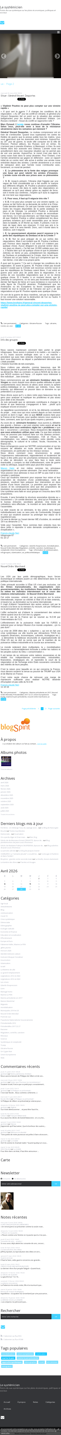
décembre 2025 (7, 795)
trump (3, 697)
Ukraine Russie (7, 1048)
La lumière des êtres (9, 862)
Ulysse (13, 1124)
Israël (3, 967)
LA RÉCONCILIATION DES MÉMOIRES (15, 1224)
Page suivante (54, 708)
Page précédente (29, 708)
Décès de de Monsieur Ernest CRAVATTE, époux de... (22, 840)
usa (10, 326)
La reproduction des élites (11, 1249)
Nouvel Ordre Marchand (13, 566)
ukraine (53, 323)
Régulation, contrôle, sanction (12, 1033)
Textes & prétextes (17, 831)
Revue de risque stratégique (12, 1291)
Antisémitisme (6, 907)
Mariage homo (6, 992)
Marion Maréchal (7, 1001)
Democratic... (6, 834)
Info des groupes (9, 339)
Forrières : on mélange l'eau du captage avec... (19, 828)
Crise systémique (8, 919)
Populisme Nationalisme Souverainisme (17, 1020)
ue (8, 326)
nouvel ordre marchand (37, 697)
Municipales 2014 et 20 (10, 1011)
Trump (3, 1045)
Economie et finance (9, 932)
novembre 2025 (7, 798)
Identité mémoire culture (10, 954)
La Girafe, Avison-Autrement (46, 859)
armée (20, 124)
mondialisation (7, 1007)
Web (2, 1058)
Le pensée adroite (8, 851)
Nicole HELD (5, 1099)
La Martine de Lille (8, 970)
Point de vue (6, 1017)
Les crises (5, 982)
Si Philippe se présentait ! (21, 1090)
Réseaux (4, 1036)
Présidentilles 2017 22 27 (10, 1026)
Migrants (4, 1004)
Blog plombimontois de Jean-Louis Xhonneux (25, 841)
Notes (35, 1402)
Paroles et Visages (28, 862)
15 (30, 884)
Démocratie (5, 922)
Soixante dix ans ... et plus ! (11, 1241)
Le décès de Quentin (9, 1274)
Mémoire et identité (18, 1132)
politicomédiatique (32, 552)
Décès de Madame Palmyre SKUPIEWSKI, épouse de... (22, 845)
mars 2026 (5, 786)
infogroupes (6, 552)
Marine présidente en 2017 (11, 998)
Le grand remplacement (10, 973)
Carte (5, 1159)
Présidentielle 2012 (8, 1023)
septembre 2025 (7, 805)
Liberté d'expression (9, 985)
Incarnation (19, 834)
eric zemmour (52, 1362)
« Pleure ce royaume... (9, 1233)
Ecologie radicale (7, 929)
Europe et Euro (7, 941)
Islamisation (5, 963)
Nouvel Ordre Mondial (9, 1014)
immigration (7, 1366)
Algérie (13, 1107)
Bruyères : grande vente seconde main (16, 859)
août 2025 (5, 808)
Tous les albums (6, 769)
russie (3, 326)
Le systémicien (11, 7)
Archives (7, 1409)
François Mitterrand (18, 1115)
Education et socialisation (11, 935)
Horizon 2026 (6, 951)
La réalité (14, 1141)
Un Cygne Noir (6, 1051)
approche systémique (12, 1362)
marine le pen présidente (28, 1358)
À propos (22, 1402)
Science (4, 1039)
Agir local (4, 904)
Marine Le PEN (6, 995)
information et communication (46, 550)
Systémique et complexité (11, 1042)
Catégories (50, 1402)
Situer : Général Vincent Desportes (18, 95)
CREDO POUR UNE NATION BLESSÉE (15, 1266)
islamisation (41, 1354)
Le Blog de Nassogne (49, 828)
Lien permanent (8, 323)
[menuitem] (7, 1402)
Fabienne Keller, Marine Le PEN (13, 944)
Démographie (6, 926)
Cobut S (4, 1115)
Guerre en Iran (7, 1258)
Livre (3, 989)
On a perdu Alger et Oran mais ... (14, 837)
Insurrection (5, 960)
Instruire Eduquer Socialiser (12, 957)
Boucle (3, 831)
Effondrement (6, 938)
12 (4, 884)
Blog (2, 910)
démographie (30, 1362)
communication (7, 913)
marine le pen (8, 1358)
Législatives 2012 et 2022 (10, 976)
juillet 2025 (5, 811)
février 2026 (5, 789)
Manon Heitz (7, 468)
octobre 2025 (6, 801)
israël (41, 1362)
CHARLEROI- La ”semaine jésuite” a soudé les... (19, 854)
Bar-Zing (33, 837)
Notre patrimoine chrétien (21, 1074)
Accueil (7, 1402)
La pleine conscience (9, 1283)
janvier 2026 (5, 792)
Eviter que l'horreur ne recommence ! (25, 1082)
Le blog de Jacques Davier (29, 851)
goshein (4, 1074)
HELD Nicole (5, 1149)
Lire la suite (42, 744)
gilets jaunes (6, 948)
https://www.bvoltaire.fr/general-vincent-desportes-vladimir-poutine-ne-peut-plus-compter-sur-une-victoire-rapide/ (29, 305)
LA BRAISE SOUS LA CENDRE (12, 1300)
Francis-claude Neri (10, 533)
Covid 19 (4, 916)
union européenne (25, 1354)
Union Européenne (8, 1055)
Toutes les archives (7, 814)
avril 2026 (4, 783)
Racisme (4, 1029)
